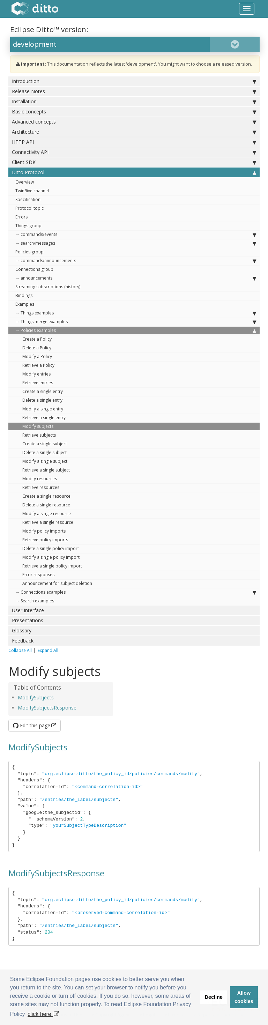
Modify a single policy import (51, 557)
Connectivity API (134, 152)
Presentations (27, 620)
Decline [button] (214, 997)
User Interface (28, 610)
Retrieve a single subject (46, 470)
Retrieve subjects (39, 435)
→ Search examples (34, 601)
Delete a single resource (46, 505)
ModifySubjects (36, 697)
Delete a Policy (36, 348)
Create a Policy (37, 339)
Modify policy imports (44, 531)
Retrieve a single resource (47, 522)
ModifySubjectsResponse (47, 707)
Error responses (38, 575)
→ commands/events (135, 234)
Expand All (48, 650)
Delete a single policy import (50, 548)
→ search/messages (135, 243)
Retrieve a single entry (44, 418)
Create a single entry (42, 391)
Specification (27, 199)
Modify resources (39, 479)
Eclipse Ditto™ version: (49, 29)
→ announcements (135, 278)
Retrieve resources (40, 487)
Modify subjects (37, 426)
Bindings (23, 295)
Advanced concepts (134, 121)
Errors (21, 217)
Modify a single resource (46, 514)
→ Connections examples (135, 592)
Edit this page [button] (31, 725)
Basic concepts (134, 111)
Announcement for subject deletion (57, 583)
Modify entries (36, 374)
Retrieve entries (37, 383)
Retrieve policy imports (45, 540)
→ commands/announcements (135, 261)
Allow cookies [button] (243, 997)
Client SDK (134, 162)
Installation (134, 101)
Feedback (23, 640)
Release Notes (134, 91)
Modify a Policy (37, 356)
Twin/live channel (32, 191)
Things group (28, 226)
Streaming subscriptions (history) (47, 287)
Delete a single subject (44, 452)
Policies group (29, 252)
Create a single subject (44, 444)
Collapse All (20, 650)
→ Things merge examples (135, 322)
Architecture (134, 131)
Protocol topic (29, 208)
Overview (24, 182)
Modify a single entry (42, 409)
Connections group (34, 269)
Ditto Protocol (134, 172)
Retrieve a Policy (38, 365)
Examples (24, 304)
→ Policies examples (135, 330)
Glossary (21, 630)
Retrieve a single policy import (52, 566)
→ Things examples (135, 313)
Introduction (134, 81)
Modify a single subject (44, 461)
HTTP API (134, 142)
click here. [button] (40, 1014)
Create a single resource (46, 496)
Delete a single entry (42, 400)
